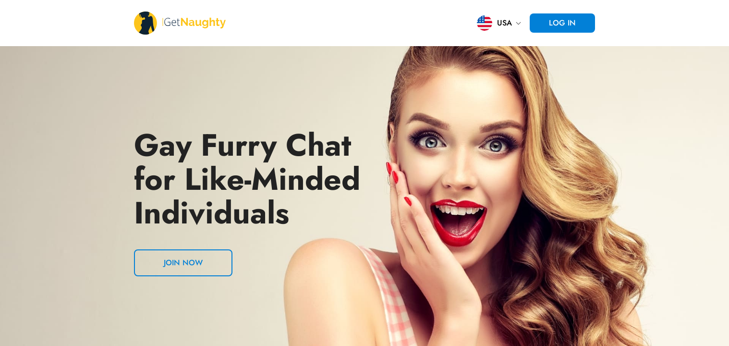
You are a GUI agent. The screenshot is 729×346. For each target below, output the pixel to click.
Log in (562, 22)
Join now (183, 262)
